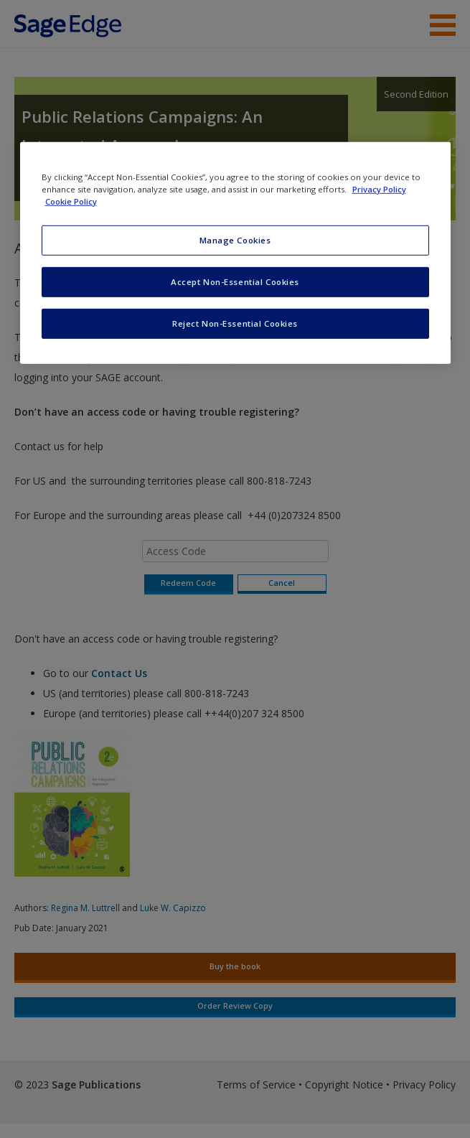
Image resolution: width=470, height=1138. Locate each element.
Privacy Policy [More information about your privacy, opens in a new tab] (379, 189)
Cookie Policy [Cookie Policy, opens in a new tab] (71, 201)
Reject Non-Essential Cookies (235, 323)
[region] (235, 253)
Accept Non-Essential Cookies (235, 281)
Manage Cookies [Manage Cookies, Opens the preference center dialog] (235, 240)
